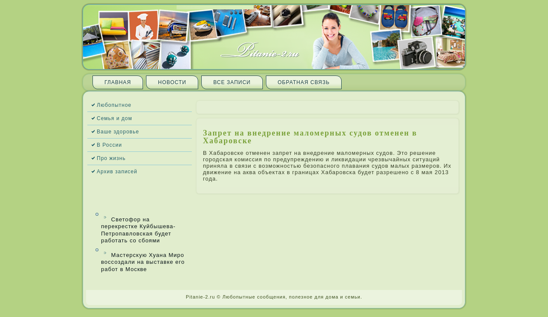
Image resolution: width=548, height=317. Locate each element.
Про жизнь (111, 158)
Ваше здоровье (118, 132)
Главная (117, 82)
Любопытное (114, 105)
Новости (172, 82)
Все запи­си (231, 82)
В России (109, 145)
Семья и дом (114, 118)
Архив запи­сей (117, 172)
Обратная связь (304, 82)
